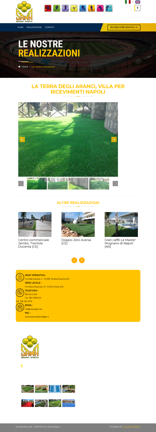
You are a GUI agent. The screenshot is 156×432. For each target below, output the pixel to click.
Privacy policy (95, 361)
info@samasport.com (33, 309)
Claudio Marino (131, 427)
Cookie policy (95, 366)
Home (20, 27)
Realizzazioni (34, 27)
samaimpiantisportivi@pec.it (37, 317)
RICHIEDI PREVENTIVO (124, 27)
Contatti (49, 27)
